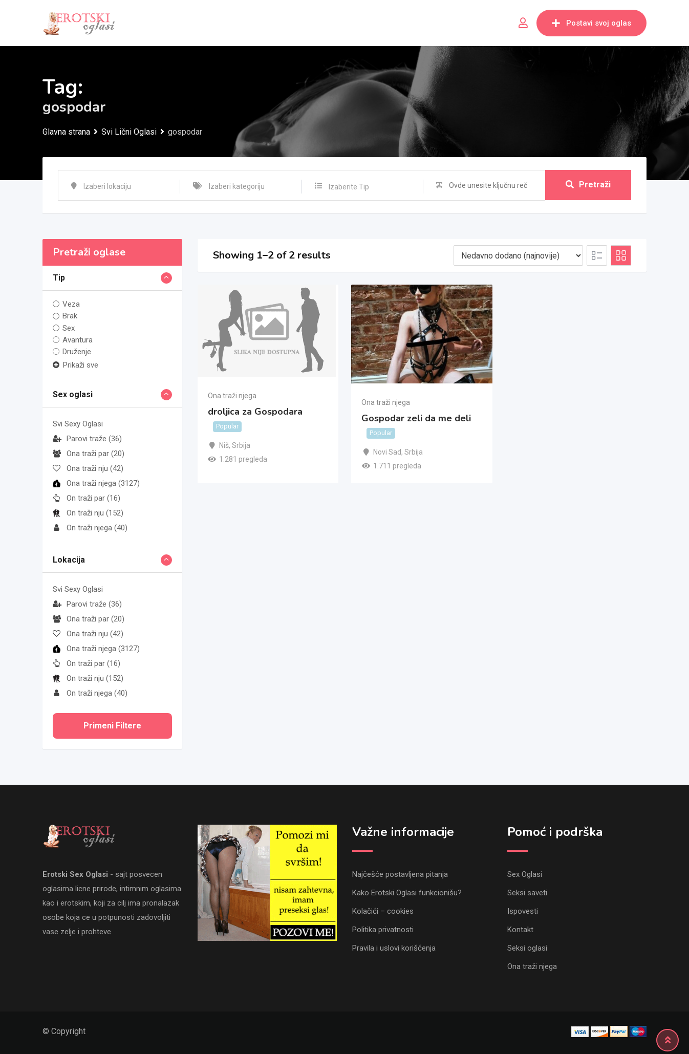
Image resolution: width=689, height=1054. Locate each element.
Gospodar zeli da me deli (416, 419)
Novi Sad (387, 452)
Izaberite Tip (349, 187)
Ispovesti (522, 911)
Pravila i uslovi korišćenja (394, 948)
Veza (71, 304)
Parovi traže (87, 438)
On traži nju (88, 513)
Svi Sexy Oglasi (78, 423)
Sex (68, 328)
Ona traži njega (96, 483)
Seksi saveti (527, 892)
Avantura (77, 340)
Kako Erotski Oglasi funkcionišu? (407, 892)
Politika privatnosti (383, 929)
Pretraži (588, 185)
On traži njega (90, 527)
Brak (69, 315)
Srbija (241, 445)
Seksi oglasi (527, 948)
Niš (224, 445)
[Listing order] (518, 255)
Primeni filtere (112, 725)
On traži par (86, 498)
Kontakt (520, 929)
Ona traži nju (88, 468)
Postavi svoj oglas (591, 23)
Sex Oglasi (524, 874)
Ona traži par (88, 453)
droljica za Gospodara (255, 411)
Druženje (76, 351)
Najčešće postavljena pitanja (400, 874)
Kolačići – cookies (383, 911)
